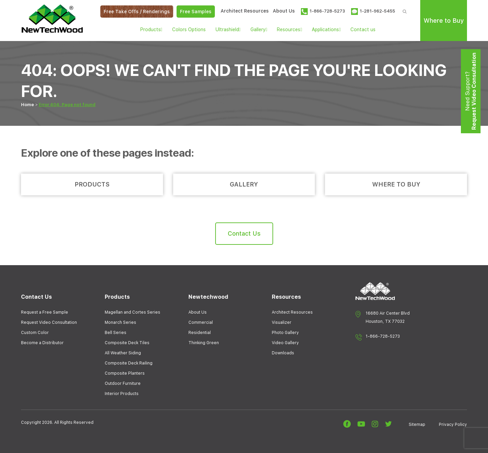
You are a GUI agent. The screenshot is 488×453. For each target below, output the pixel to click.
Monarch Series (120, 322)
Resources (289, 29)
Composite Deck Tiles (127, 342)
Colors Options (189, 29)
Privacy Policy (453, 424)
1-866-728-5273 (383, 336)
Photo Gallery (285, 332)
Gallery (258, 29)
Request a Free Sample (44, 312)
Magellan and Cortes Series (132, 312)
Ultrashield (228, 29)
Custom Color (35, 332)
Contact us (362, 29)
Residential (199, 332)
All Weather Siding (123, 353)
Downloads (283, 353)
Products (151, 29)
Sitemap (417, 424)
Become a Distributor (42, 342)
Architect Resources (245, 11)
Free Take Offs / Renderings (137, 11)
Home (27, 104)
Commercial (200, 322)
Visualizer (281, 322)
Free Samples (195, 11)
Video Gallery (285, 342)
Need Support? (470, 91)
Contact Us (244, 233)
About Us (284, 11)
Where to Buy (444, 20)
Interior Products (122, 393)
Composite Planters (125, 373)
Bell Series (115, 332)
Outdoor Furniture (123, 383)
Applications (326, 29)
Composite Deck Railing (128, 363)
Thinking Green (203, 342)
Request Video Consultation (49, 322)
